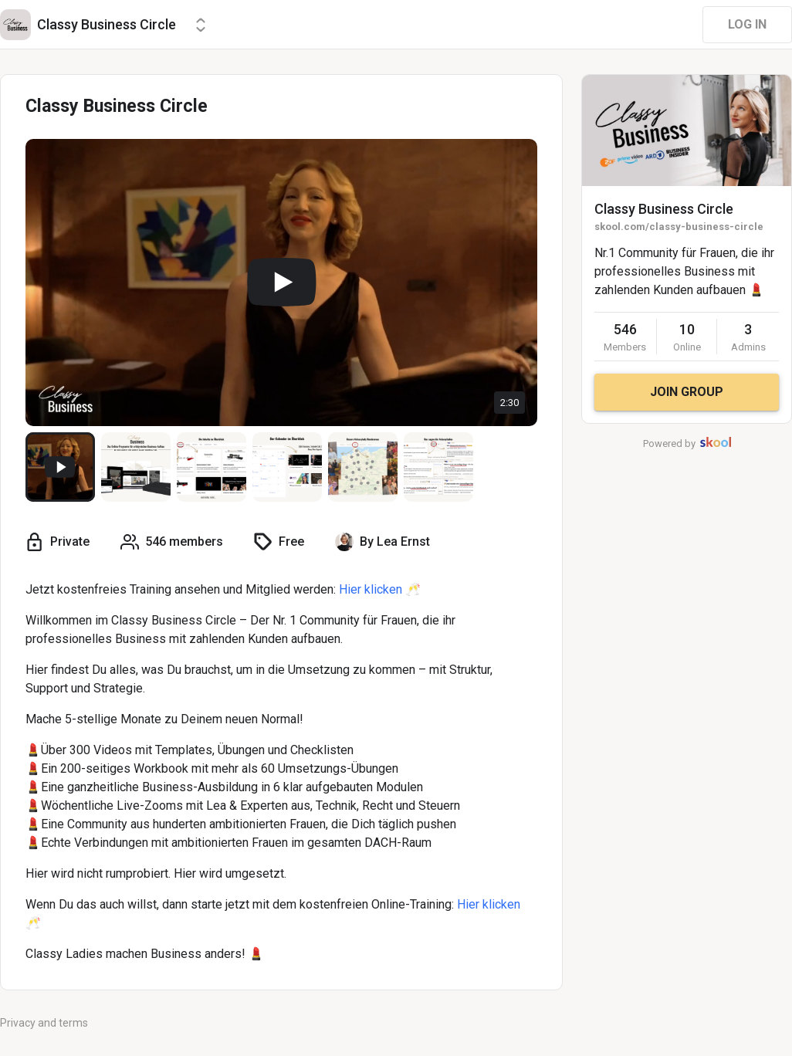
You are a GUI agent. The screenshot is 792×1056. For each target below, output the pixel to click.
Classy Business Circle (663, 209)
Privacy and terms (44, 1023)
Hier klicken (370, 589)
